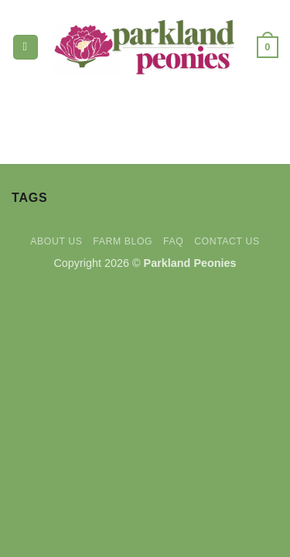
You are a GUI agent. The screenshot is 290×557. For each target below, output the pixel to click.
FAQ (173, 241)
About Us (56, 241)
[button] (25, 47)
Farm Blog (122, 241)
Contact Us (227, 241)
